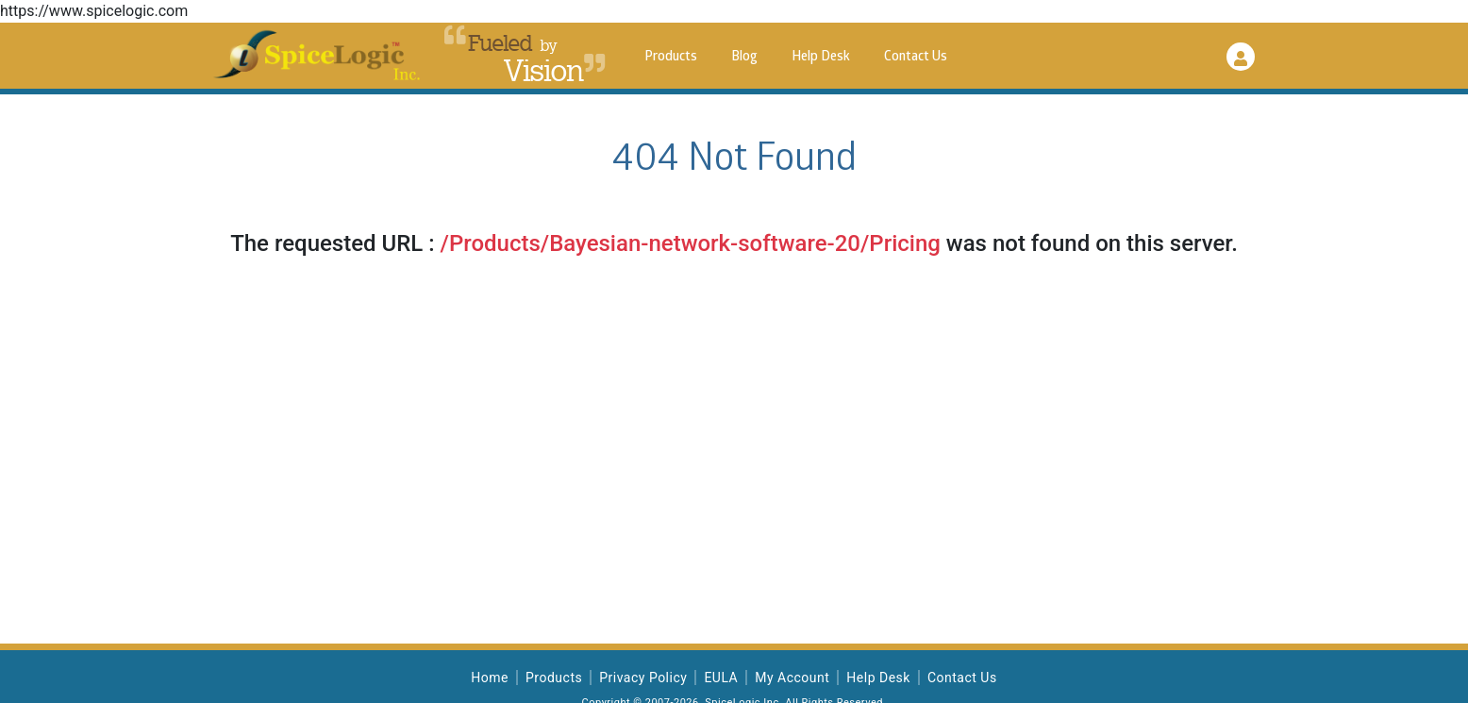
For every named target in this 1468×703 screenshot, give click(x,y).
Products (670, 57)
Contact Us (915, 57)
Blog (744, 57)
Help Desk (821, 57)
